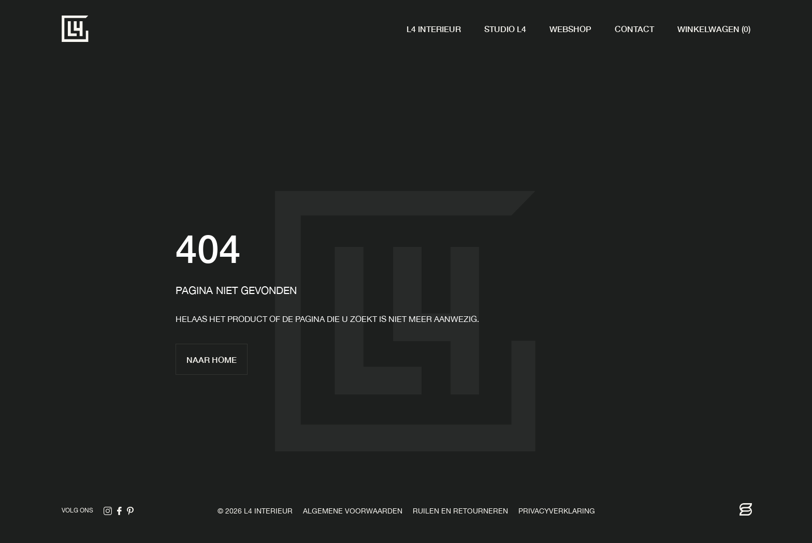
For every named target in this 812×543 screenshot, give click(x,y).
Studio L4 (505, 28)
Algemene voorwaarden (352, 512)
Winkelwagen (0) (713, 28)
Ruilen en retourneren (460, 512)
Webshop (570, 28)
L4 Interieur (434, 28)
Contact (634, 28)
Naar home (211, 359)
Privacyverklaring (556, 512)
